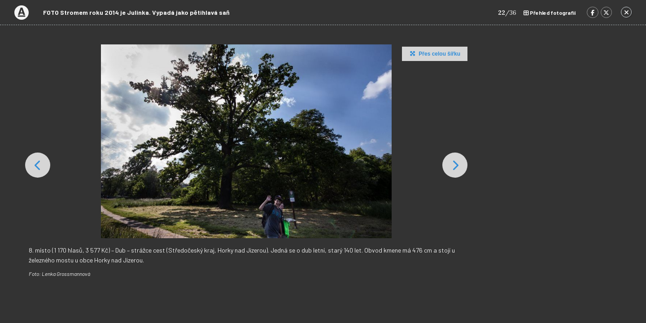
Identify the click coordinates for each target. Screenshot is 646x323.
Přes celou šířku (434, 53)
